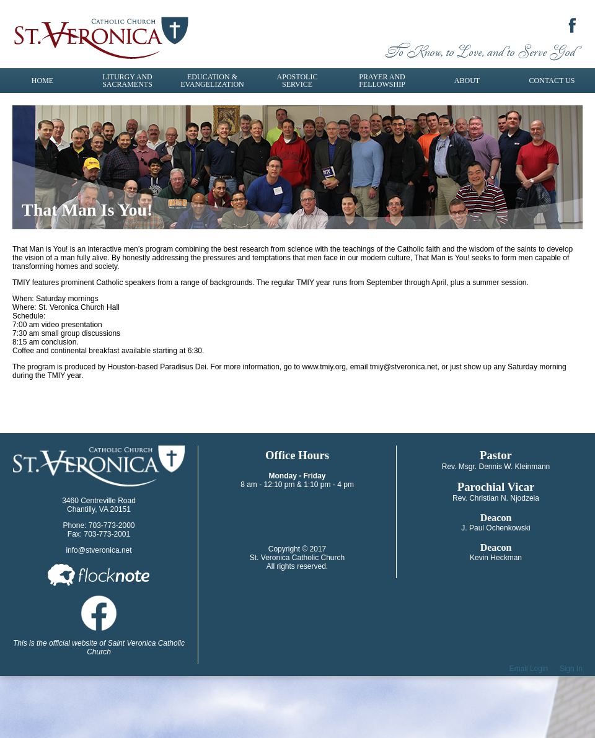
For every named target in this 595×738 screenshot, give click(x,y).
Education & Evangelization (212, 80)
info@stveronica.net (98, 550)
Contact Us (552, 80)
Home (42, 80)
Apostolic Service (297, 80)
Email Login (529, 668)
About (467, 80)
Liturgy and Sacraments (127, 80)
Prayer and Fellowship (382, 80)
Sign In (571, 668)
